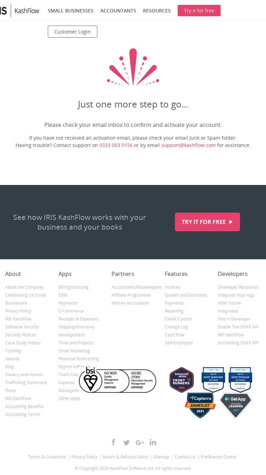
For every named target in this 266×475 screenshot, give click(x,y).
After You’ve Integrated (229, 307)
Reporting (174, 311)
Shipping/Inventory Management (77, 331)
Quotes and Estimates (186, 295)
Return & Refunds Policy (125, 457)
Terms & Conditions (47, 457)
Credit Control (178, 319)
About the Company (24, 287)
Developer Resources (238, 287)
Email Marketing (74, 351)
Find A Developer (234, 319)
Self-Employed (179, 343)
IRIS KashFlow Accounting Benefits (24, 402)
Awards (12, 359)
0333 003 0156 (116, 145)
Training (13, 351)
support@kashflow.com (188, 145)
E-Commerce (71, 311)
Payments (68, 303)
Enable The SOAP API (238, 327)
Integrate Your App (236, 295)
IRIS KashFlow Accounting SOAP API (238, 339)
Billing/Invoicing (74, 287)
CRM (63, 295)
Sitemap (161, 457)
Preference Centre (219, 457)
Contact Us (185, 457)
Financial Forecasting (79, 359)
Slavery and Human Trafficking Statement (26, 378)
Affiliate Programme (131, 295)
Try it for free (204, 222)
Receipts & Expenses (78, 319)
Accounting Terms (22, 414)
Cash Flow (174, 335)
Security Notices (20, 335)
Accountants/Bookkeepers (133, 287)
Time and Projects (76, 343)
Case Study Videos (23, 343)
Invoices (172, 287)
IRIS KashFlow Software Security (22, 323)
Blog (9, 367)
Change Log (176, 327)
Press (10, 390)
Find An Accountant (130, 303)
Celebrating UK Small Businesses (25, 299)
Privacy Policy (18, 311)
